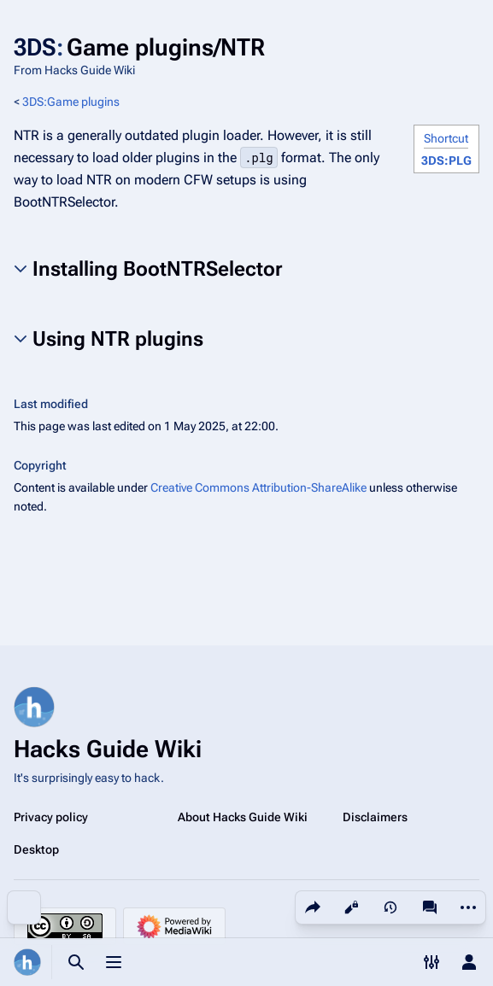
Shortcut (446, 138)
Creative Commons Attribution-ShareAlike (258, 487)
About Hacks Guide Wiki (243, 817)
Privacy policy (51, 817)
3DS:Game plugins (71, 101)
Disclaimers (375, 817)
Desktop (36, 849)
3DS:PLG (446, 160)
